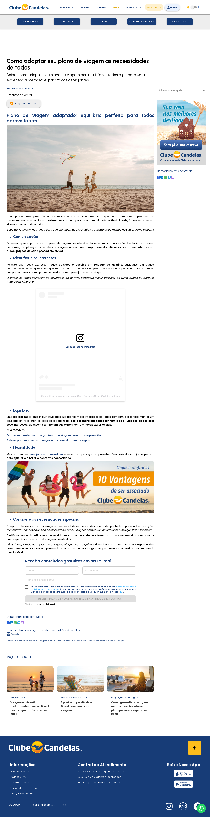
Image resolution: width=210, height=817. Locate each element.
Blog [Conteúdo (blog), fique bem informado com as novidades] (116, 7)
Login (172, 7)
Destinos (67, 21)
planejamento (73, 640)
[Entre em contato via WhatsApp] (201, 808)
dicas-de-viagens (117, 640)
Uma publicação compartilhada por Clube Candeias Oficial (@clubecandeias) (80, 396)
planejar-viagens (56, 640)
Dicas (104, 21)
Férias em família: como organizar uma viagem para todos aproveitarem (56, 435)
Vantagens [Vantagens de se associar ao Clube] (66, 7)
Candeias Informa (141, 21)
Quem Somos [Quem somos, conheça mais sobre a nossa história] (133, 7)
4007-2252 (84, 771)
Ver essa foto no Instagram (80, 347)
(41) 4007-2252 (112, 782)
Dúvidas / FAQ (18, 777)
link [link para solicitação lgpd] (121, 591)
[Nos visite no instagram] (169, 808)
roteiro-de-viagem (38, 640)
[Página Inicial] (30, 7)
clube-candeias (20, 640)
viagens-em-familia (97, 640)
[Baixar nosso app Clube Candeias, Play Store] (183, 784)
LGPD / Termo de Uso (22, 793)
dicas (83, 640)
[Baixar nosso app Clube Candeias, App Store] (183, 773)
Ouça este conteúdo (23, 103)
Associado (180, 21)
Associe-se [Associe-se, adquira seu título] (154, 7)
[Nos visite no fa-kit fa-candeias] (183, 809)
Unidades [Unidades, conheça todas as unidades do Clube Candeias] (85, 7)
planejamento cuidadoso (46, 454)
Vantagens (30, 21)
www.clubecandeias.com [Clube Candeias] (37, 804)
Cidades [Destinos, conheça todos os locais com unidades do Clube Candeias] (101, 7)
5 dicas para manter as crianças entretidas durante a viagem (48, 440)
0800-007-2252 (86, 777)
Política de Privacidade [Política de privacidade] (23, 788)
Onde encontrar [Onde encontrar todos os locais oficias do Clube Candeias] (19, 771)
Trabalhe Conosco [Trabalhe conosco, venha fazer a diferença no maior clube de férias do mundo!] (21, 782)
